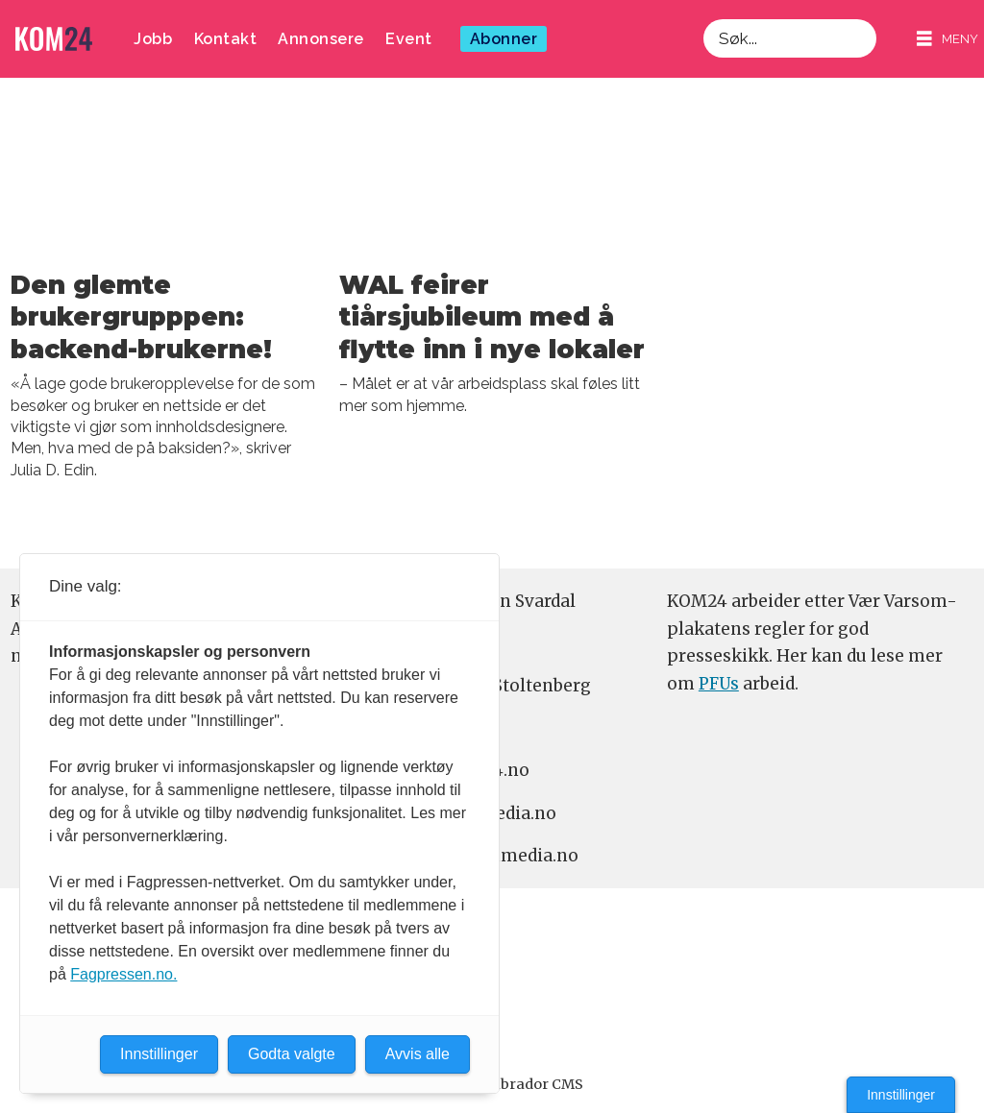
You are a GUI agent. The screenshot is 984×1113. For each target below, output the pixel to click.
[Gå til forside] (53, 39)
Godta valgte (291, 1054)
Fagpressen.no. (123, 974)
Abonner (504, 39)
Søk (702, 18)
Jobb (153, 39)
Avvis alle (417, 1054)
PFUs (719, 683)
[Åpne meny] (947, 39)
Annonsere (321, 39)
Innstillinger (901, 1094)
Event (408, 39)
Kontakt (226, 39)
